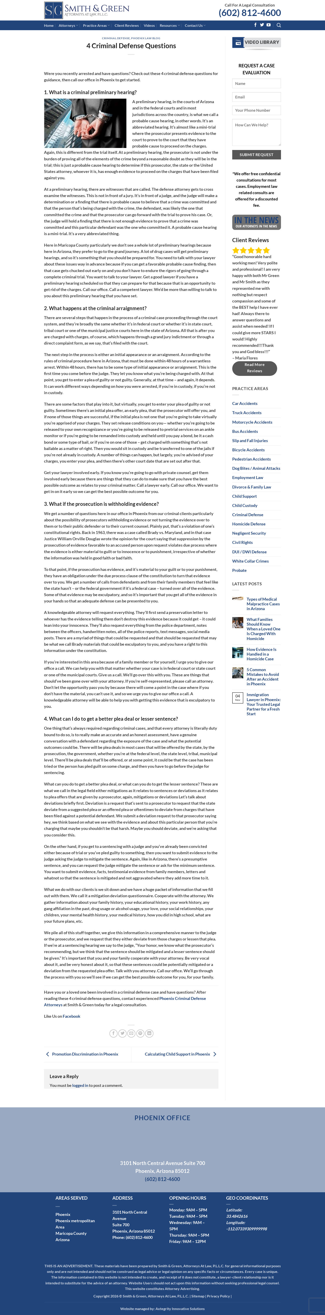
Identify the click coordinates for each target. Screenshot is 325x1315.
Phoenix (63, 1214)
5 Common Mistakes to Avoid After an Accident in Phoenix (263, 676)
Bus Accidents (245, 431)
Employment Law (247, 477)
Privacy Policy (218, 1296)
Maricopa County (71, 1233)
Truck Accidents (247, 412)
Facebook (71, 1016)
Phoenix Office (163, 1118)
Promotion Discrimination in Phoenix (81, 1054)
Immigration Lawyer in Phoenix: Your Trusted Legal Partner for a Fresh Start (264, 704)
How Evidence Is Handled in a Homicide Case (261, 654)
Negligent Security (249, 533)
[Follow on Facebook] (255, 25)
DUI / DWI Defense (249, 552)
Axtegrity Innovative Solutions (180, 1308)
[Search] (279, 25)
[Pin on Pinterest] (140, 1033)
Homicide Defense (249, 524)
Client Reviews (127, 25)
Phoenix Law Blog (145, 38)
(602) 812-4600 (250, 12)
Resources (170, 25)
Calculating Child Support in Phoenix (181, 1054)
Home (49, 25)
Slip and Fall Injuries (250, 440)
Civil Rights (242, 542)
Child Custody (245, 505)
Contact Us (195, 25)
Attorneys (68, 25)
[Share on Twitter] (122, 1033)
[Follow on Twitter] (262, 25)
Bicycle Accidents (248, 449)
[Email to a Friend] (131, 1033)
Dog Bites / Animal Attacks (256, 468)
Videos (149, 25)
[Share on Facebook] (113, 1033)
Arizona (63, 1239)
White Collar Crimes (250, 561)
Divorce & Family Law (251, 487)
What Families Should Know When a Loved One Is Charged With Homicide (264, 629)
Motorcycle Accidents (252, 422)
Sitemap (197, 1296)
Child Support (244, 496)
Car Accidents (245, 403)
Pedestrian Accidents (251, 459)
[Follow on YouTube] (269, 25)
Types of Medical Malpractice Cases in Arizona (263, 604)
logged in (80, 1085)
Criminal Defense (116, 38)
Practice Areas (96, 25)
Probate (239, 570)
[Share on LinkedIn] (149, 1033)
